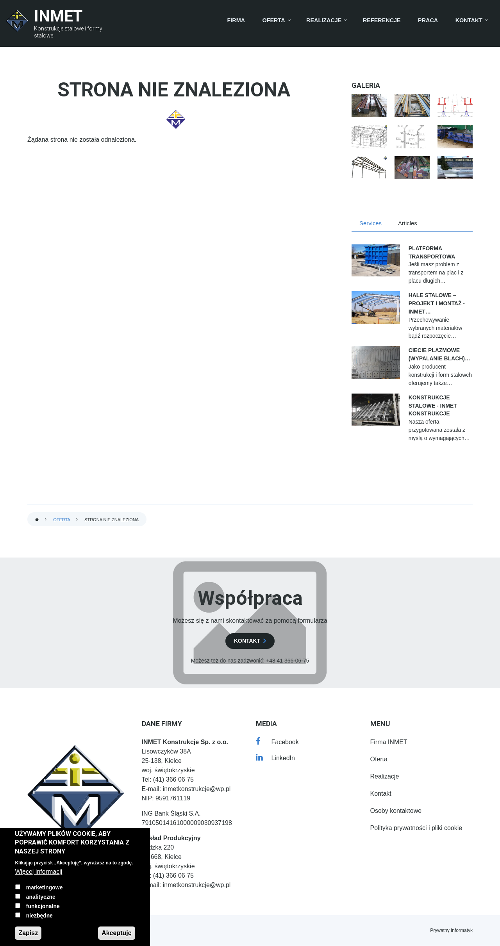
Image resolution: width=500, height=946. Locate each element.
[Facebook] (277, 742)
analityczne (40, 897)
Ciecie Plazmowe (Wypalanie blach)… (439, 354)
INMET (58, 16)
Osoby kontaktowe (396, 810)
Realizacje (384, 776)
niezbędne (39, 915)
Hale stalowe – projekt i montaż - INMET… (437, 303)
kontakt (247, 641)
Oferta (61, 519)
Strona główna (37, 520)
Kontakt (380, 793)
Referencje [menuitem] (382, 20)
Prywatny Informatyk (451, 930)
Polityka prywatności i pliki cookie (416, 828)
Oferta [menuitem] (273, 20)
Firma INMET (388, 742)
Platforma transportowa (432, 252)
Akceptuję (116, 933)
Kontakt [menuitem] (468, 20)
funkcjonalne (43, 906)
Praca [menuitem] (428, 20)
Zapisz (28, 933)
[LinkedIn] (275, 758)
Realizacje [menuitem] (323, 20)
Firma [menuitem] (236, 20)
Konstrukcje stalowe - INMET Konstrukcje (433, 405)
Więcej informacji (38, 871)
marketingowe (44, 887)
